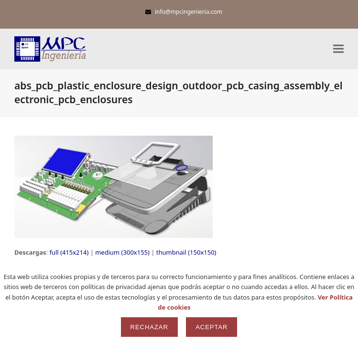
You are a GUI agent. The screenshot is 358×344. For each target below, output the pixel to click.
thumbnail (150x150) (186, 252)
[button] (338, 49)
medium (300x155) (122, 252)
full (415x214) (68, 252)
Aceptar (211, 327)
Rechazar (149, 327)
